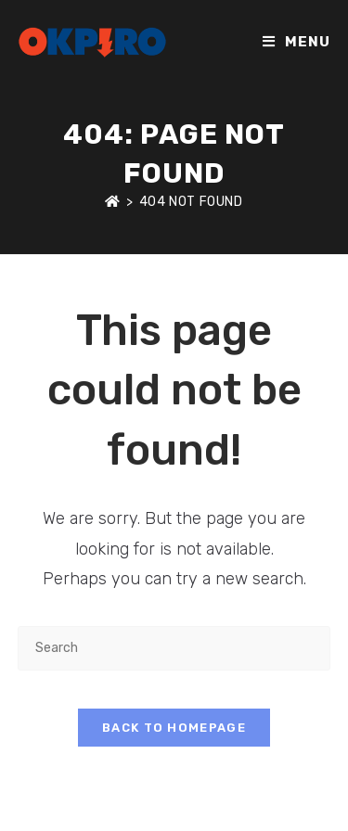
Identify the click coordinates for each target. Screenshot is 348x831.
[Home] (113, 202)
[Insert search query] (174, 648)
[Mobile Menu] (296, 41)
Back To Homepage (174, 728)
